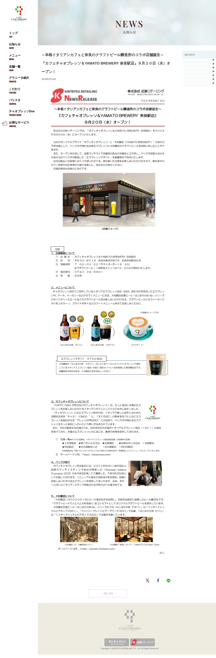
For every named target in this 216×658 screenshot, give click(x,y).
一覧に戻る (107, 595)
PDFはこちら (49, 566)
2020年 (199, 125)
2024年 (199, 84)
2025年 (199, 74)
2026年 (199, 64)
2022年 (199, 105)
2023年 (199, 95)
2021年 (199, 115)
